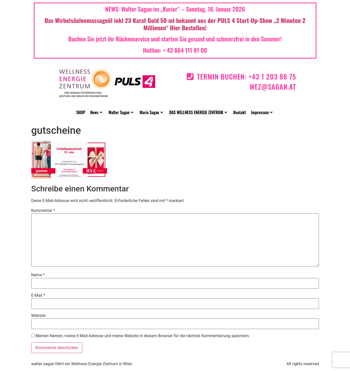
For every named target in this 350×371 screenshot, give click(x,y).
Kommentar (43, 211)
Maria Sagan (151, 112)
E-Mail (38, 295)
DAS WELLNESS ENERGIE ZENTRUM (198, 112)
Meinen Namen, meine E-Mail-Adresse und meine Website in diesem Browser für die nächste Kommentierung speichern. (142, 336)
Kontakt (239, 112)
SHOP (80, 112)
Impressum (262, 112)
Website (38, 316)
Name (38, 275)
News (96, 112)
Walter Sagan (121, 112)
